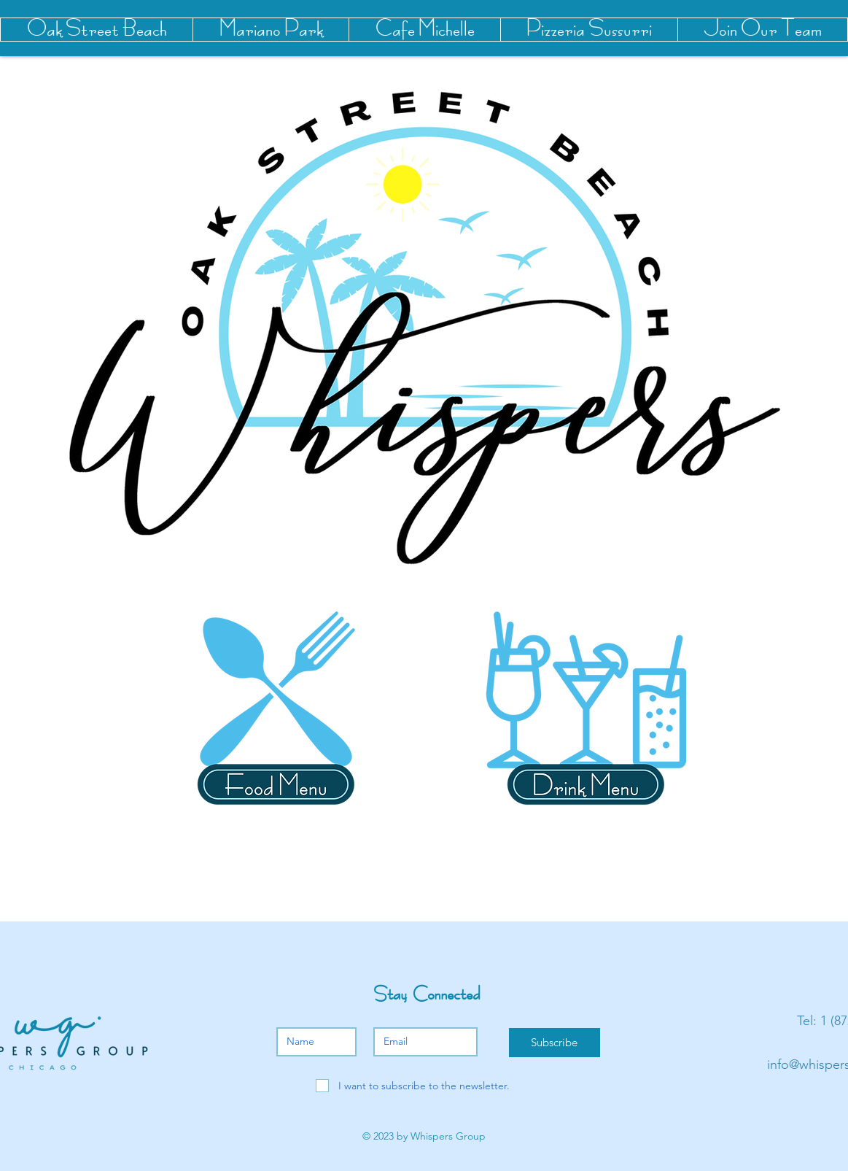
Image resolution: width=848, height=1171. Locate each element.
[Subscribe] (554, 1042)
